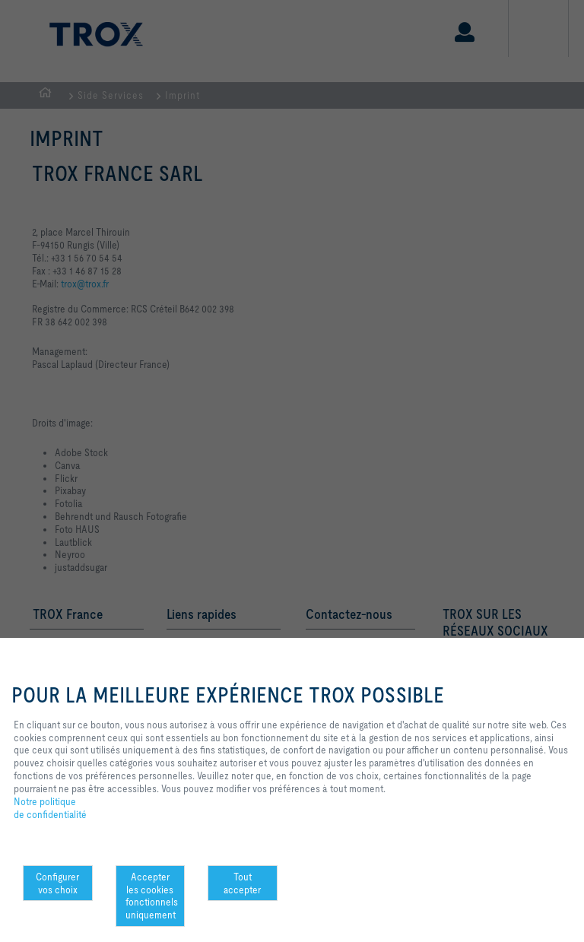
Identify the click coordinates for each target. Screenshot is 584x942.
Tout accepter (242, 883)
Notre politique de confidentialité (50, 808)
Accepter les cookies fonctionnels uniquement (151, 896)
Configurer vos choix (57, 883)
